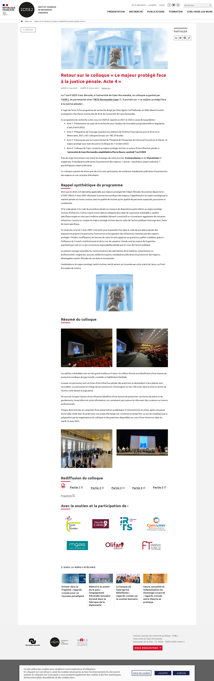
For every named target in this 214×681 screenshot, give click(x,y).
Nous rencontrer (146, 648)
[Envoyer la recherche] (210, 5)
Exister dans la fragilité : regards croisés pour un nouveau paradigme (73, 591)
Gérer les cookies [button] (141, 672)
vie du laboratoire (139, 5)
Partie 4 (137, 487)
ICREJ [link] (65, 99)
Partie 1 (75, 487)
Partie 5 (158, 487)
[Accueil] (22, 21)
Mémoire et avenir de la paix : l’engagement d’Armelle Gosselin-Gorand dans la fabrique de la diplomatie (100, 596)
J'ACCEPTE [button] (163, 673)
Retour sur (106, 88)
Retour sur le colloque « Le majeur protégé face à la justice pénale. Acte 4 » (60, 21)
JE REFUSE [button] (181, 673)
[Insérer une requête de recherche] (198, 5)
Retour (29, 30)
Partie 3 (116, 487)
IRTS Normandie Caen (106, 99)
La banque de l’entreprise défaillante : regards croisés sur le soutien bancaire (127, 592)
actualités (152, 5)
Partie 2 (96, 487)
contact (162, 5)
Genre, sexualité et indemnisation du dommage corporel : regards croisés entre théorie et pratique (154, 594)
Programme (66, 495)
